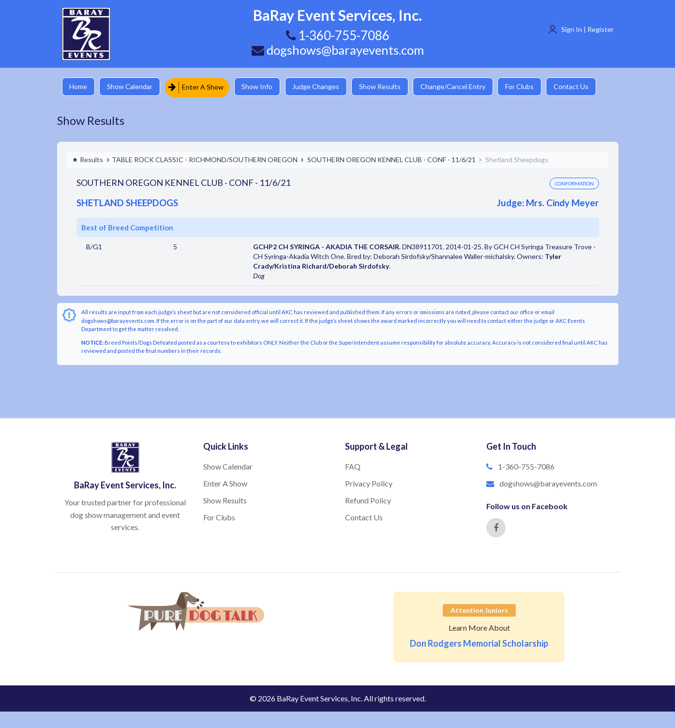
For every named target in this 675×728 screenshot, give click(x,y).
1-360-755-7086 (526, 465)
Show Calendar (132, 87)
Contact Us (582, 87)
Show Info (260, 87)
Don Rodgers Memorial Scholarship (479, 642)
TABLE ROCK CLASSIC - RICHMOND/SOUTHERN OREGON (205, 159)
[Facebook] (496, 527)
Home (79, 87)
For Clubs (529, 87)
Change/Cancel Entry (461, 87)
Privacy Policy (368, 482)
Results (88, 159)
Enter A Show (198, 87)
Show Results (386, 87)
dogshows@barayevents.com (337, 50)
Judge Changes (321, 87)
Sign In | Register (587, 29)
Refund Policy (368, 499)
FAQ (352, 465)
